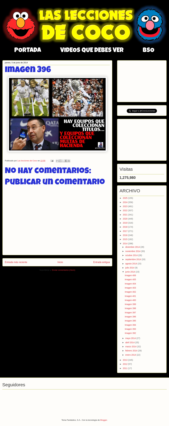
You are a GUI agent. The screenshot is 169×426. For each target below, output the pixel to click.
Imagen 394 (130, 325)
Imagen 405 (130, 279)
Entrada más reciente (16, 262)
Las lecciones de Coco (27, 161)
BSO (148, 50)
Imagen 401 (130, 296)
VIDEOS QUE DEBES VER (92, 50)
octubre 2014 (131, 255)
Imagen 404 (130, 283)
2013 (125, 360)
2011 (125, 368)
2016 (125, 235)
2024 (125, 202)
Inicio (60, 262)
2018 (125, 227)
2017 (125, 231)
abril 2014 (130, 342)
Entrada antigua (101, 262)
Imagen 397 (130, 312)
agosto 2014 (131, 263)
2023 (125, 206)
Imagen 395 (130, 321)
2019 (125, 223)
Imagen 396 (130, 316)
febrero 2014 (131, 350)
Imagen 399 (130, 304)
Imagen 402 (130, 292)
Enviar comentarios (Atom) (63, 270)
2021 (125, 214)
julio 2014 (130, 267)
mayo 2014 (130, 338)
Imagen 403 (130, 288)
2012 (125, 364)
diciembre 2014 (132, 247)
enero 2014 (131, 355)
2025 (125, 198)
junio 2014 (130, 272)
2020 (125, 219)
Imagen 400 (130, 300)
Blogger (103, 420)
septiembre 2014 (133, 259)
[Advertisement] (142, 80)
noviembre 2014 (133, 251)
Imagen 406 (130, 275)
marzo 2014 (131, 346)
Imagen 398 (130, 308)
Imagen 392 (130, 333)
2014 (125, 243)
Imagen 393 (130, 329)
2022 (125, 210)
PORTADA (27, 50)
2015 (125, 239)
